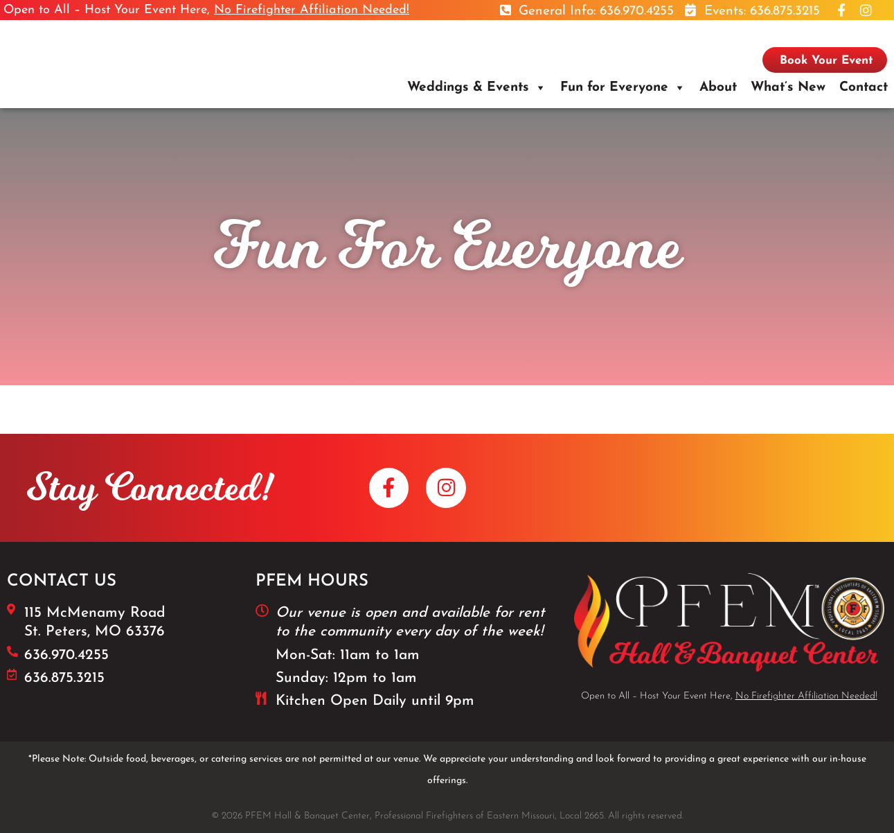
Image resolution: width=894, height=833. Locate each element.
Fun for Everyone (614, 87)
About (718, 87)
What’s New (788, 87)
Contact (863, 87)
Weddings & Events (468, 87)
